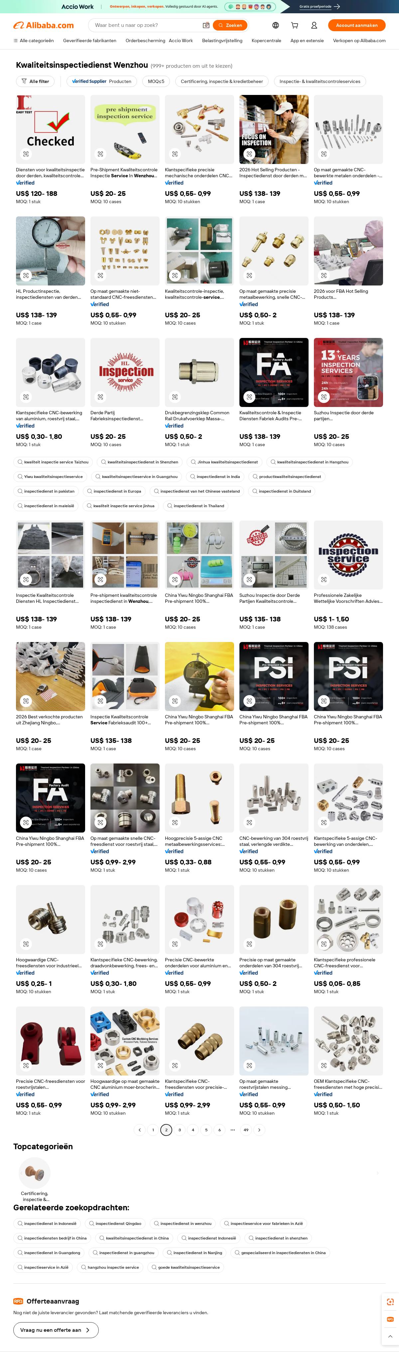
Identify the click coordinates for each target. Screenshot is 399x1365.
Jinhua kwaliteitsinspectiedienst (224, 462)
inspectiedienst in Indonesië (47, 1223)
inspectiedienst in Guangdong (49, 1252)
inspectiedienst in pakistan (46, 491)
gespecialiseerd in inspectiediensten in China (280, 1252)
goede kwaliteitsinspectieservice (186, 1267)
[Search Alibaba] (146, 25)
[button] (206, 25)
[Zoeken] (230, 25)
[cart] (296, 26)
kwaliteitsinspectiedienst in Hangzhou (309, 462)
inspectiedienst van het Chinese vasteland (197, 491)
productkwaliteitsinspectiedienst (287, 476)
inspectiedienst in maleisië (46, 506)
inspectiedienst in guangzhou (123, 1252)
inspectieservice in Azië (43, 1267)
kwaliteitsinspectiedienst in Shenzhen (139, 462)
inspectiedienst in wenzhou (182, 1223)
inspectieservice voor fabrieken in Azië (263, 1223)
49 (246, 1130)
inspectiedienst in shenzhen (278, 1238)
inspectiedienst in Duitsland (281, 491)
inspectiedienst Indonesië (209, 1238)
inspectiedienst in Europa (114, 491)
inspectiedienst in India (215, 476)
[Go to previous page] (140, 1130)
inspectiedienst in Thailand (195, 506)
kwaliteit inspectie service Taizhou (53, 462)
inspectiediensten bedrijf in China (52, 1238)
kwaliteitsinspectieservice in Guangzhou (136, 476)
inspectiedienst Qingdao (115, 1223)
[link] (390, 1302)
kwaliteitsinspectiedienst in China (134, 1238)
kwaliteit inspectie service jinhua (121, 506)
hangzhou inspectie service (110, 1267)
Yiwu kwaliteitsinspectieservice (50, 476)
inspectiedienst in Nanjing (194, 1252)
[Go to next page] (259, 1130)
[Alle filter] (35, 81)
